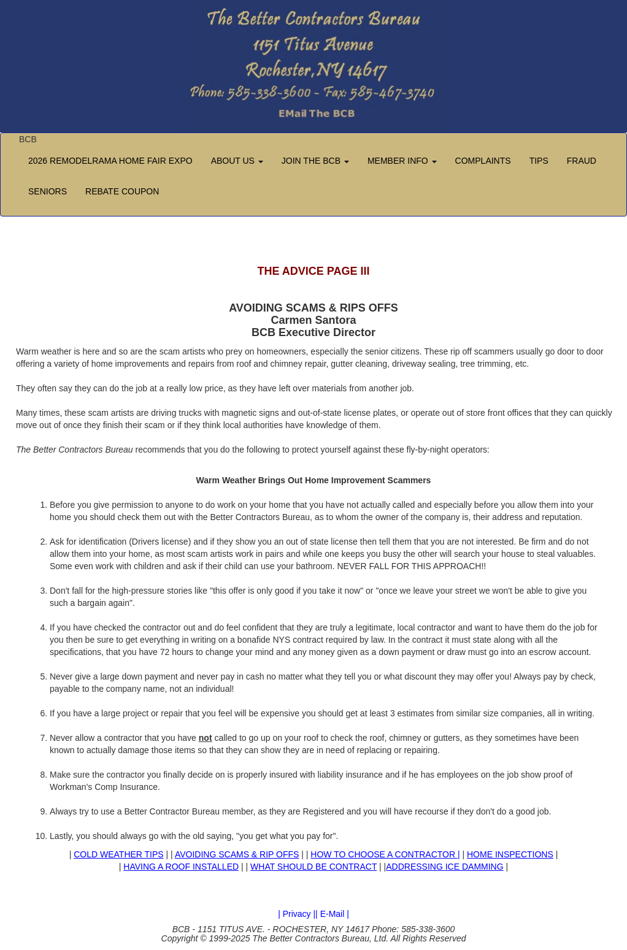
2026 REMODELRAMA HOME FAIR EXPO (110, 161)
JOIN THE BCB (315, 161)
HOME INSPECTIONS (510, 854)
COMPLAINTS (483, 161)
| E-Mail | (332, 914)
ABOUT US (237, 161)
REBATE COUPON (122, 191)
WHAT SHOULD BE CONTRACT (313, 866)
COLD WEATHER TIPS (119, 854)
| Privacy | (296, 914)
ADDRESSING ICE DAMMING (444, 866)
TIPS (538, 161)
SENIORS (47, 191)
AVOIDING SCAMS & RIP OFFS (237, 854)
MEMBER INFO (402, 161)
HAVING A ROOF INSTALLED (181, 866)
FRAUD (581, 161)
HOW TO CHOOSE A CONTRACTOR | (385, 854)
